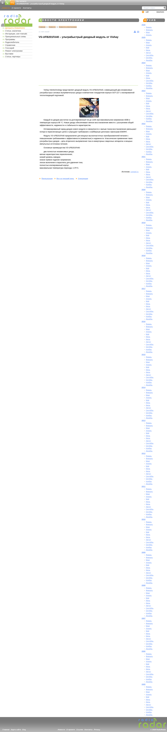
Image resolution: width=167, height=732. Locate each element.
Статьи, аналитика (13, 31)
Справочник (10, 45)
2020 (143, 190)
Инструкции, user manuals (16, 34)
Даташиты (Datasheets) (15, 28)
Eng (24, 730)
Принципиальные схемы (15, 37)
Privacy (97, 730)
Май (147, 48)
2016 (143, 321)
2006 (143, 651)
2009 (143, 552)
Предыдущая (47, 179)
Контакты (27, 8)
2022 (143, 124)
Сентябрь (149, 55)
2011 (143, 486)
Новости (6, 8)
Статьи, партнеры (12, 57)
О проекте (16, 8)
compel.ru (134, 172)
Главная (42, 27)
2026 (143, 25)
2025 (143, 37)
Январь (149, 27)
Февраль (149, 30)
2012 (143, 453)
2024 (143, 63)
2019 (143, 223)
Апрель (149, 35)
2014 (143, 387)
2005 (143, 684)
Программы (10, 39)
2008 (143, 585)
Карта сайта (16, 730)
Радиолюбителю (12, 42)
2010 (143, 519)
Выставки (9, 54)
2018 (143, 256)
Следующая (83, 179)
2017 (143, 289)
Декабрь (149, 60)
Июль (148, 50)
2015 (143, 355)
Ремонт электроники (14, 51)
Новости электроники (68, 27)
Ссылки (79, 730)
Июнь (148, 78)
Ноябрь (149, 86)
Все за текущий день (65, 179)
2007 (143, 618)
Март (148, 32)
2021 (143, 157)
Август (148, 53)
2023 (143, 91)
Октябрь (149, 58)
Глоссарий (9, 48)
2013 (143, 420)
